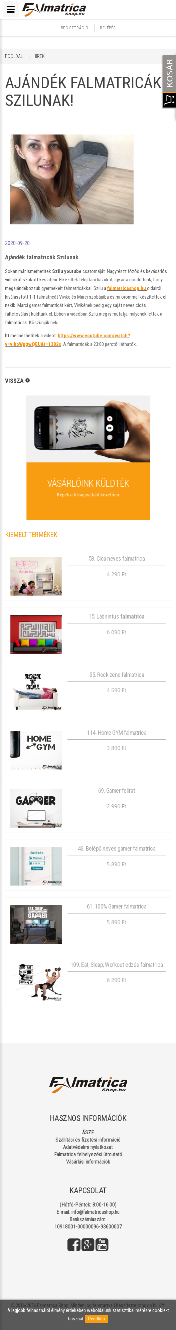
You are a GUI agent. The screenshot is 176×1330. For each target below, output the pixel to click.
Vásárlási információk (88, 1162)
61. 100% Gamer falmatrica (117, 906)
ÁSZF (88, 1132)
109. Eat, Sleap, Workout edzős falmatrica (116, 964)
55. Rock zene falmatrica (116, 674)
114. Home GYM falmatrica (116, 732)
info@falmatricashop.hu (95, 1212)
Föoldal (14, 56)
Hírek (39, 56)
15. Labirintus (117, 616)
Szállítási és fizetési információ (88, 1140)
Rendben (96, 1319)
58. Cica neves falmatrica (117, 558)
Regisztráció (75, 28)
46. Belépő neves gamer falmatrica (117, 848)
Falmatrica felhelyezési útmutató (88, 1154)
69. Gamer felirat (116, 790)
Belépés (107, 28)
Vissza (14, 380)
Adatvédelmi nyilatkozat (88, 1147)
